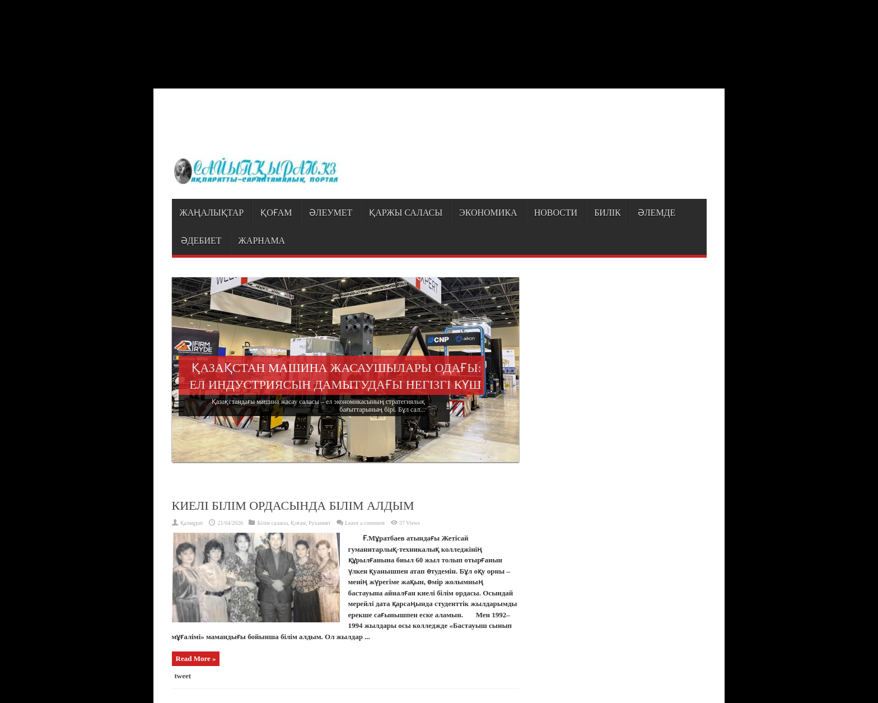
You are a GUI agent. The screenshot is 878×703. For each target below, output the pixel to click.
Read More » (196, 658)
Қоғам (276, 212)
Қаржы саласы (405, 212)
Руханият (320, 523)
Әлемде (657, 212)
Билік (607, 212)
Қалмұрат (191, 523)
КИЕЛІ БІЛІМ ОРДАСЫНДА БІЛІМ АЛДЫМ (293, 506)
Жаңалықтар (212, 212)
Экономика (488, 212)
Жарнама (261, 240)
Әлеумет (331, 212)
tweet (183, 676)
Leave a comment (365, 523)
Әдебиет (201, 240)
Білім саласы (272, 523)
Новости (556, 212)
